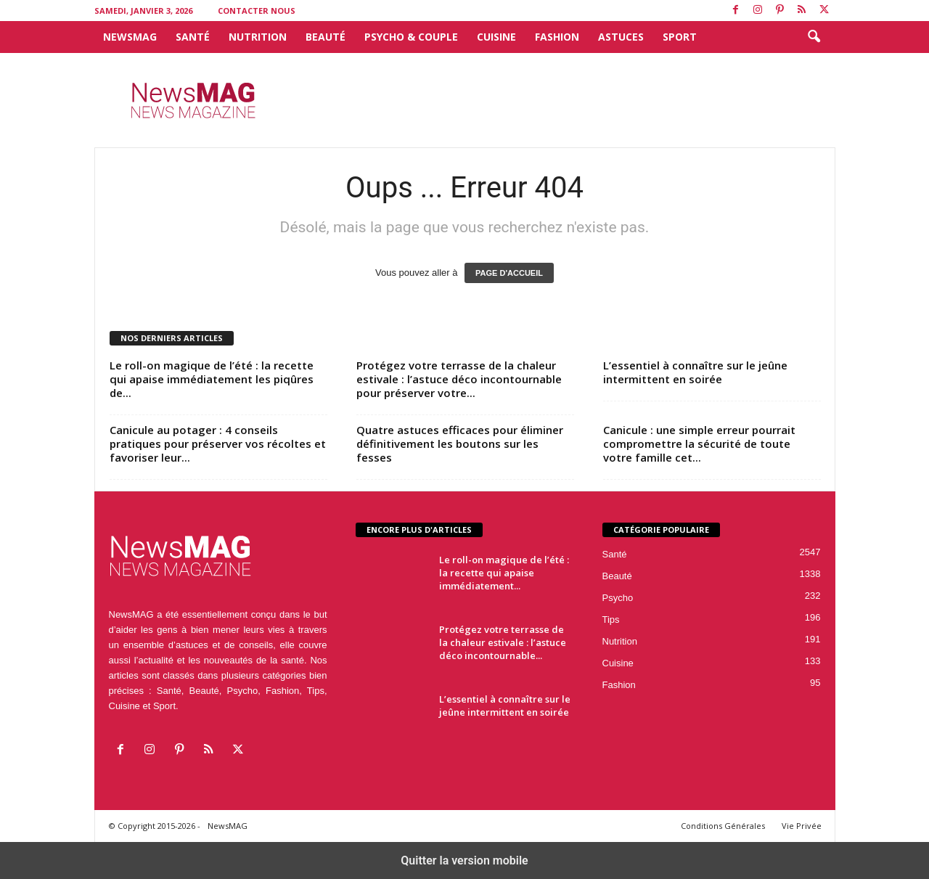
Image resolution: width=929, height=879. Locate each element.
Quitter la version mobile (464, 860)
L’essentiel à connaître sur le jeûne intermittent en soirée (695, 372)
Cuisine (496, 37)
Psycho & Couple (411, 37)
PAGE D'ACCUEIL (509, 273)
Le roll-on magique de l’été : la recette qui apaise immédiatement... (504, 572)
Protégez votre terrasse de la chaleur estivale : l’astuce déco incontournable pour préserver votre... (459, 379)
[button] (814, 37)
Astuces (621, 37)
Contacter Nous (256, 10)
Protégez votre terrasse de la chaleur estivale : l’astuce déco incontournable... (502, 642)
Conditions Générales (723, 825)
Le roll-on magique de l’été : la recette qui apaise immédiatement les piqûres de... (212, 379)
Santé (193, 37)
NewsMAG (130, 37)
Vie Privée (802, 825)
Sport (680, 37)
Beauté (325, 37)
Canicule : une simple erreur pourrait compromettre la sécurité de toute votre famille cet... (699, 443)
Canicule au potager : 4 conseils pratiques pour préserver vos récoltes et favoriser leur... (218, 443)
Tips (611, 619)
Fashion (557, 37)
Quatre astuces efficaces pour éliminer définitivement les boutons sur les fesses (459, 443)
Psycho (618, 597)
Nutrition (258, 37)
